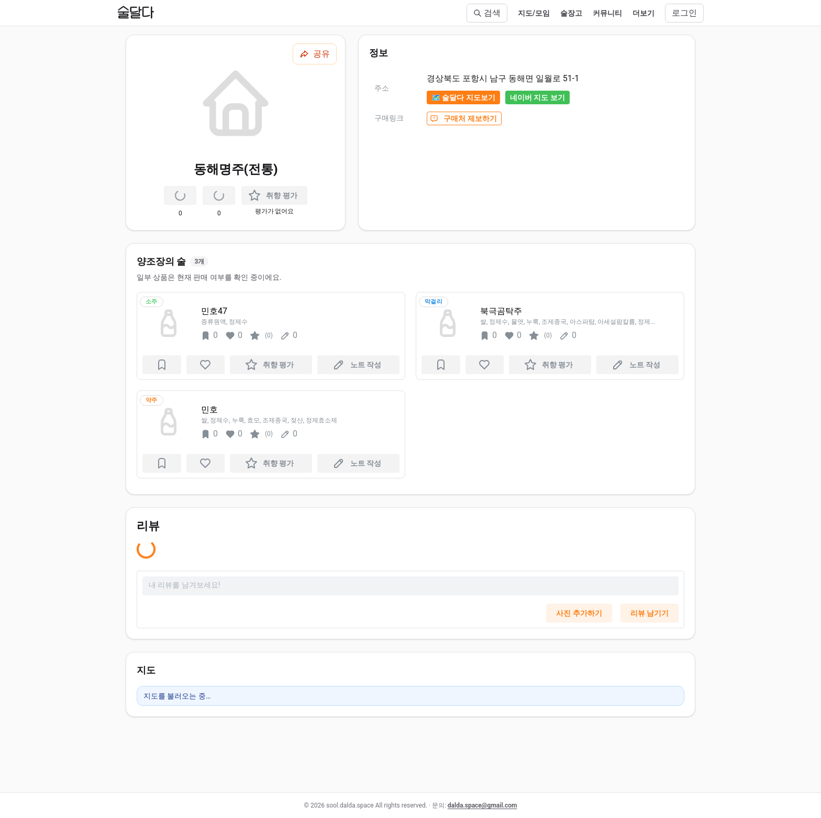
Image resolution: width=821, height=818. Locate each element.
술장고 (571, 13)
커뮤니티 (607, 13)
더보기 (643, 13)
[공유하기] (315, 53)
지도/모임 (534, 13)
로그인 (684, 13)
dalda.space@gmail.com (482, 805)
